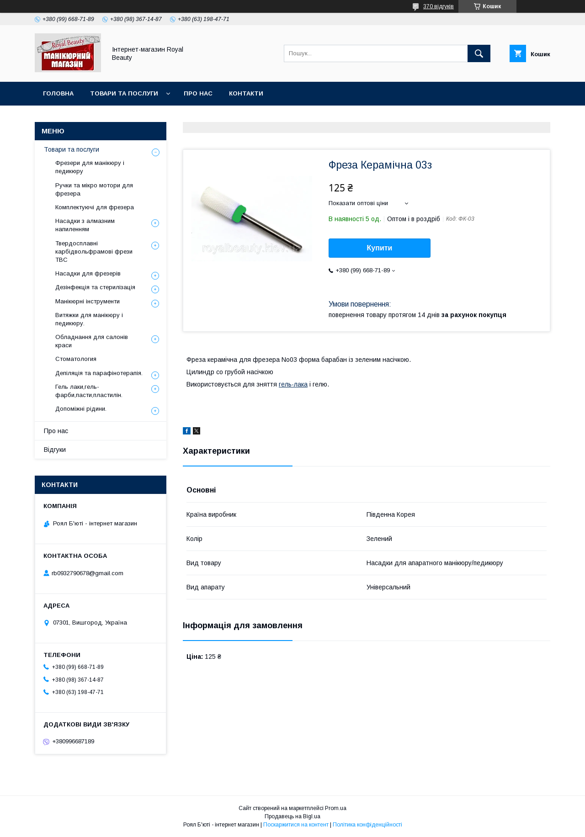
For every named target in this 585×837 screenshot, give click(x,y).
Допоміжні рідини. (80, 408)
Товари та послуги (124, 93)
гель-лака (293, 384)
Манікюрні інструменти (87, 301)
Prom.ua (335, 808)
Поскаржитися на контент (296, 824)
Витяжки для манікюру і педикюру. (89, 319)
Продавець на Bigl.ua (292, 816)
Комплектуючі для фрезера (94, 207)
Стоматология (75, 358)
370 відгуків (438, 6)
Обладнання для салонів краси (91, 341)
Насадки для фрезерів (88, 273)
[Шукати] (479, 53)
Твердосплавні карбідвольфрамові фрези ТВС (94, 251)
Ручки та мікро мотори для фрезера (94, 189)
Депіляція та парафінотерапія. (99, 373)
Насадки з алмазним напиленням (85, 225)
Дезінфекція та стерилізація (95, 287)
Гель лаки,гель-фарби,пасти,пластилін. (88, 390)
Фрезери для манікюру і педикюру (89, 167)
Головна (58, 93)
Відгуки (55, 449)
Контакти (246, 93)
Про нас (198, 93)
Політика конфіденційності (367, 824)
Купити (380, 248)
